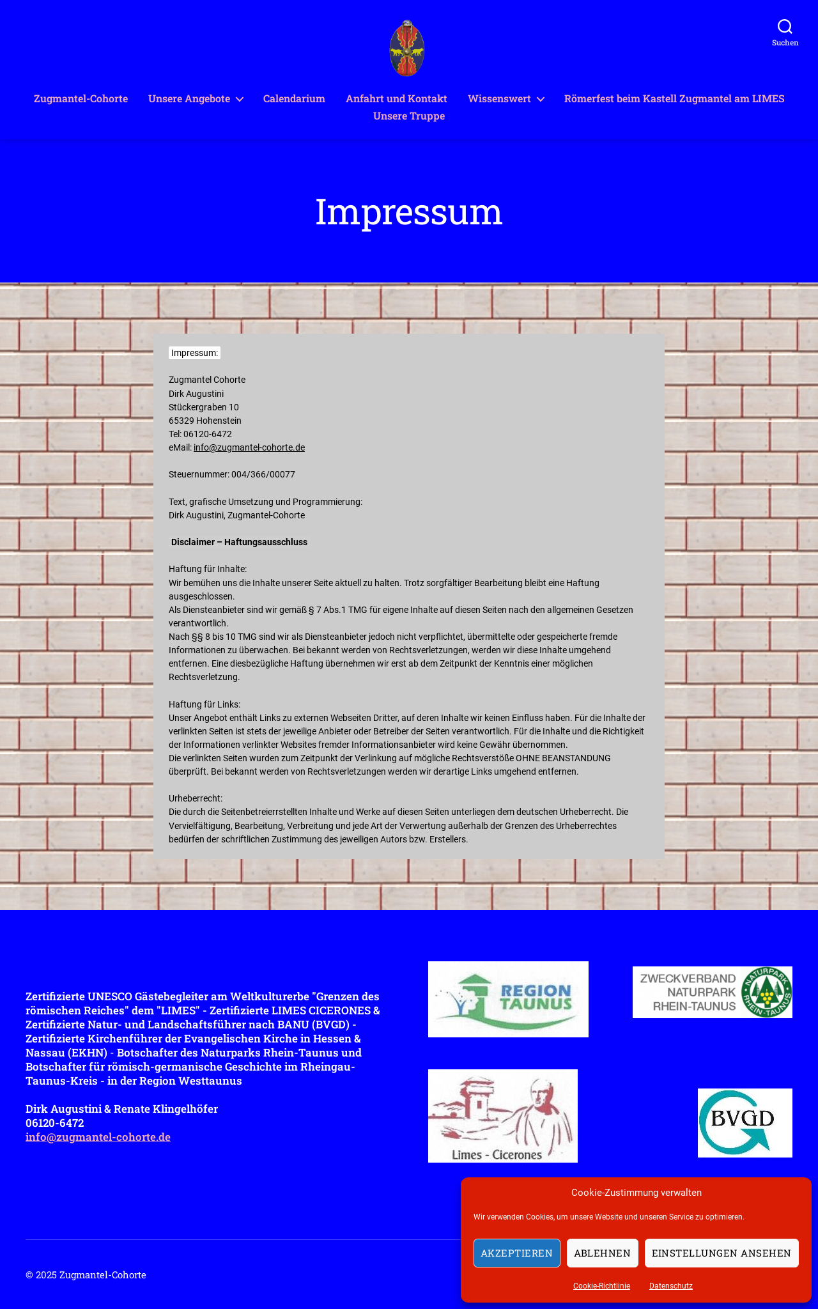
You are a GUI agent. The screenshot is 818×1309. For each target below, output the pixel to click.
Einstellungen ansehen (722, 1252)
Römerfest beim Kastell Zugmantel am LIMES (674, 98)
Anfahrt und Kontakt (396, 98)
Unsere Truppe (409, 115)
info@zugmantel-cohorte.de (98, 1136)
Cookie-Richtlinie (601, 1286)
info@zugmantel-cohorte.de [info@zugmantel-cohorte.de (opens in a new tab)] (249, 447)
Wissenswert (499, 98)
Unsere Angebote (189, 98)
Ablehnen (602, 1252)
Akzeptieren (517, 1252)
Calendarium (294, 98)
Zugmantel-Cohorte (81, 98)
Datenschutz (671, 1286)
